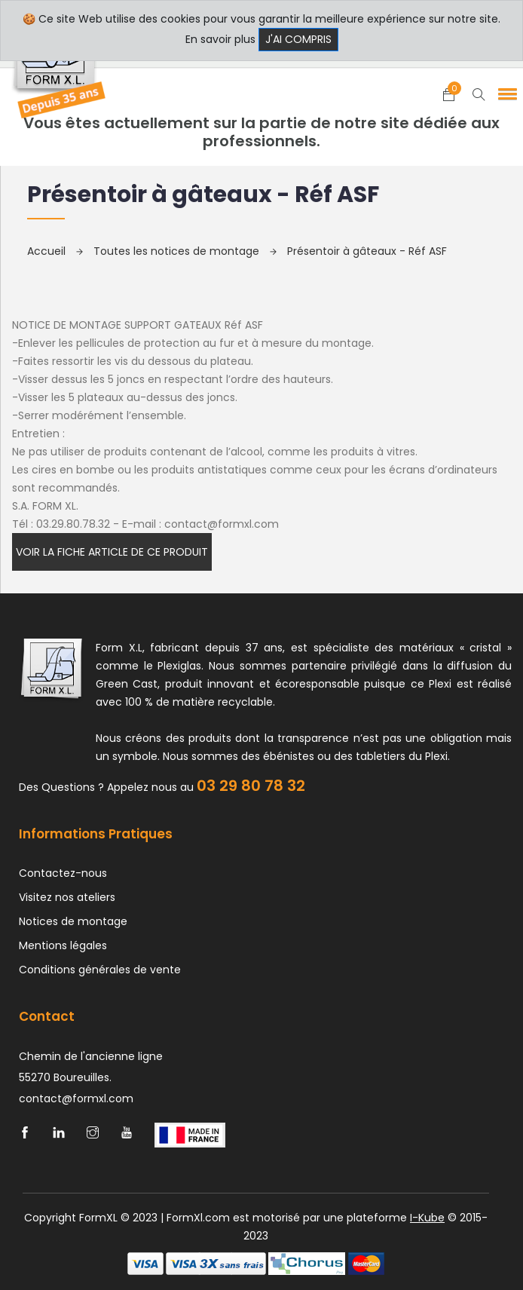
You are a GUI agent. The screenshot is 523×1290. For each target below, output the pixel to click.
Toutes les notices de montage (185, 251)
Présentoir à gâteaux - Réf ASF (367, 251)
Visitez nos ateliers (67, 897)
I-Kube (427, 1217)
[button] (505, 93)
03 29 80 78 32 (251, 785)
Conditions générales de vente (100, 969)
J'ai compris (298, 39)
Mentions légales (63, 945)
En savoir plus (220, 39)
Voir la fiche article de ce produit (112, 551)
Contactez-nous (63, 873)
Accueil (55, 251)
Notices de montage (73, 921)
